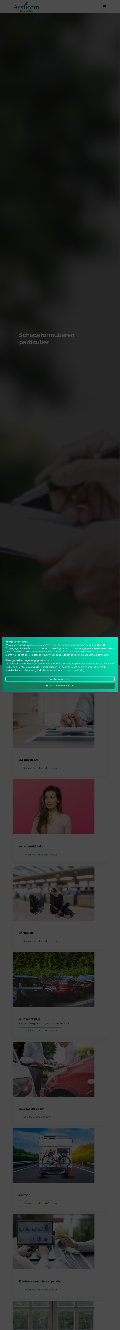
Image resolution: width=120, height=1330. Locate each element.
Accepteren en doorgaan (60, 685)
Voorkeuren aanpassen (60, 679)
